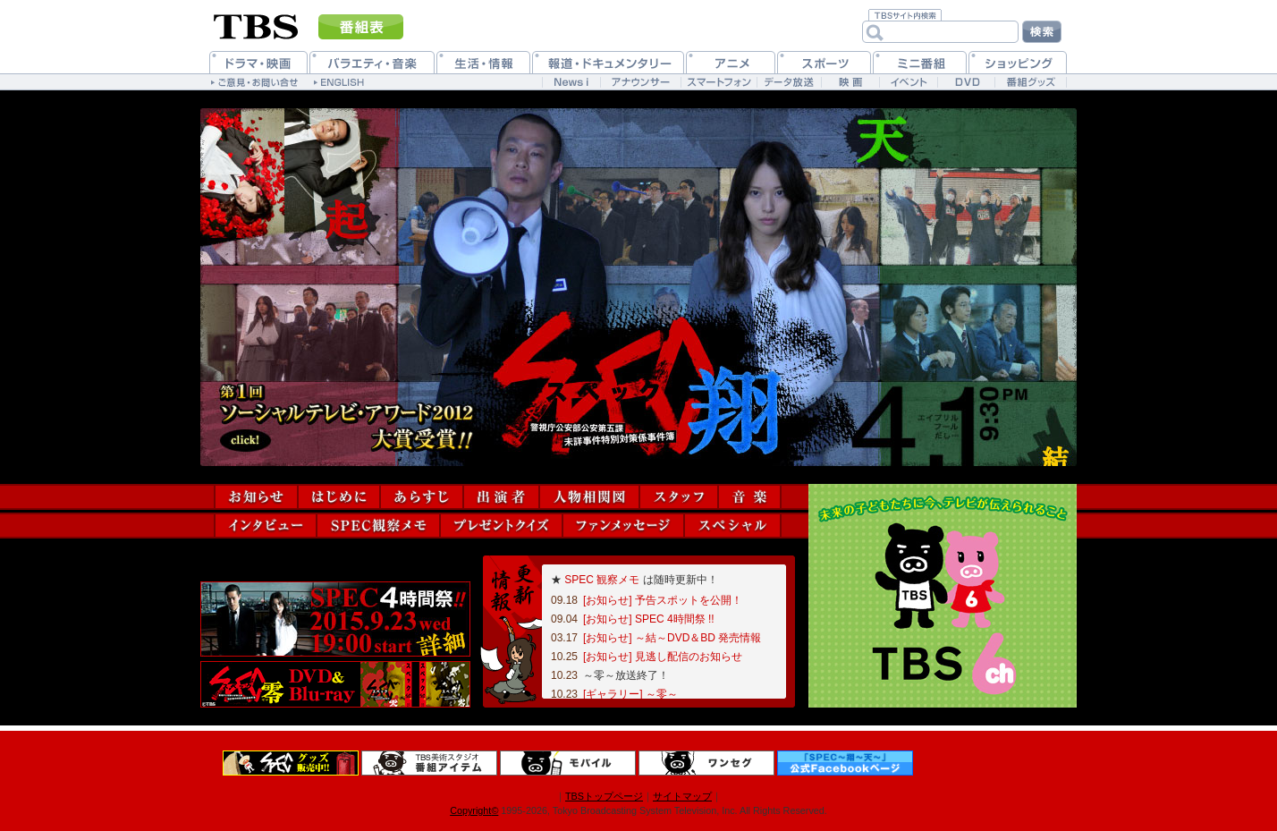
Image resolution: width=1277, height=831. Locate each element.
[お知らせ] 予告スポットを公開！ (662, 600)
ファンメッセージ (623, 525)
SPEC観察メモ (378, 525)
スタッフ (678, 497)
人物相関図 (589, 497)
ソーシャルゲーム (267, 619)
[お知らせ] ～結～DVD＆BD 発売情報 (672, 638)
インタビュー (266, 525)
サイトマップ (682, 796)
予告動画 (403, 619)
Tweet (226, 568)
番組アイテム (429, 763)
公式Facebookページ (845, 763)
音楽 (749, 497)
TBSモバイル (568, 763)
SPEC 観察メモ (601, 579)
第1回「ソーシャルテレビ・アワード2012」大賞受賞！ (348, 417)
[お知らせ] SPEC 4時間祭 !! (649, 619)
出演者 (501, 497)
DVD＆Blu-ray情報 (335, 684)
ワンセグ (706, 763)
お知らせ (256, 497)
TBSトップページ (604, 796)
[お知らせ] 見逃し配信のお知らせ (662, 656)
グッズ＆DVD (291, 763)
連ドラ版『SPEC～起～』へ (297, 178)
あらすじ (421, 497)
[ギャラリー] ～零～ (630, 694)
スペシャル (732, 525)
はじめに (339, 497)
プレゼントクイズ (501, 525)
